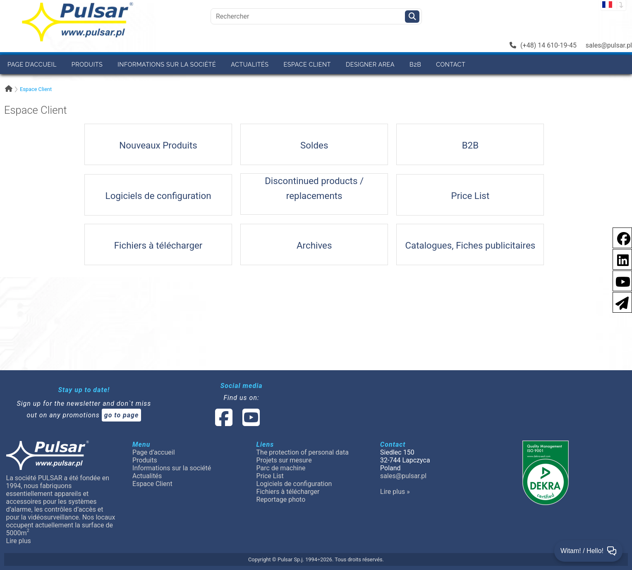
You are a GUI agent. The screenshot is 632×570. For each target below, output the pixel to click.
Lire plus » (395, 492)
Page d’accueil (32, 64)
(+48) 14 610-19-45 (543, 45)
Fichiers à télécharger (288, 492)
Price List (270, 476)
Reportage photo (281, 499)
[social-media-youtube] (620, 280)
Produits (87, 64)
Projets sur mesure (284, 460)
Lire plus (18, 541)
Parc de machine (281, 468)
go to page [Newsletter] (121, 415)
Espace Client (307, 64)
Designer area (370, 64)
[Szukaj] (412, 16)
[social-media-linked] (236, 422)
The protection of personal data (302, 452)
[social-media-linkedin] (619, 259)
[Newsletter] (619, 302)
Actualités (249, 64)
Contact (450, 64)
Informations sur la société (166, 64)
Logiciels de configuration (294, 484)
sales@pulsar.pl (609, 45)
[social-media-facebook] (223, 422)
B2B (415, 64)
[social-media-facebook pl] (619, 237)
